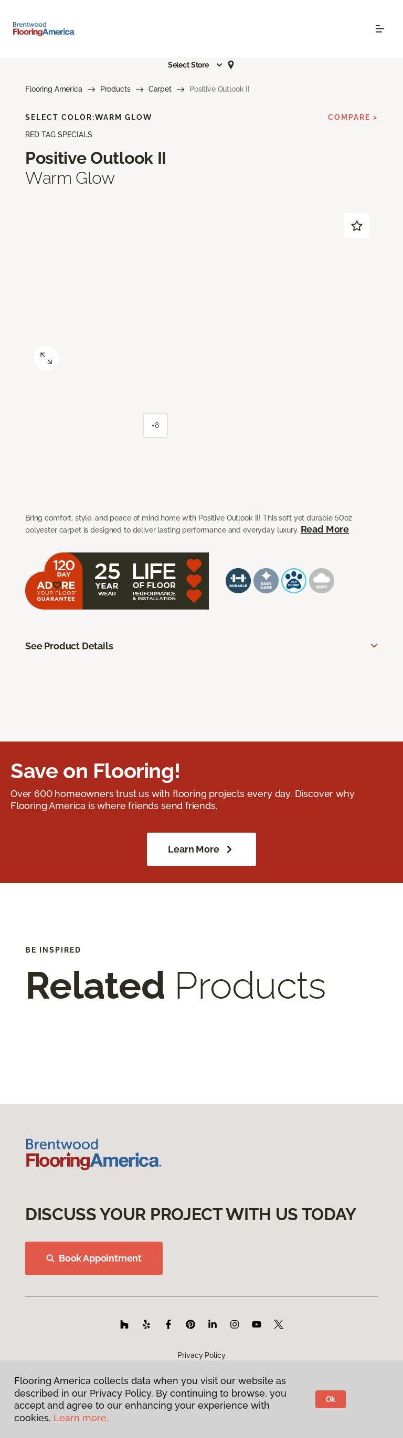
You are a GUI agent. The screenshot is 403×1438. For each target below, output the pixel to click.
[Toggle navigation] (379, 28)
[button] (196, 65)
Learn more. (81, 1417)
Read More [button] (325, 529)
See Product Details (69, 645)
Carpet (160, 89)
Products (115, 89)
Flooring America (53, 89)
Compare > (353, 117)
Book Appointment (94, 1258)
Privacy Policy (201, 1355)
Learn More (201, 849)
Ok (331, 1399)
